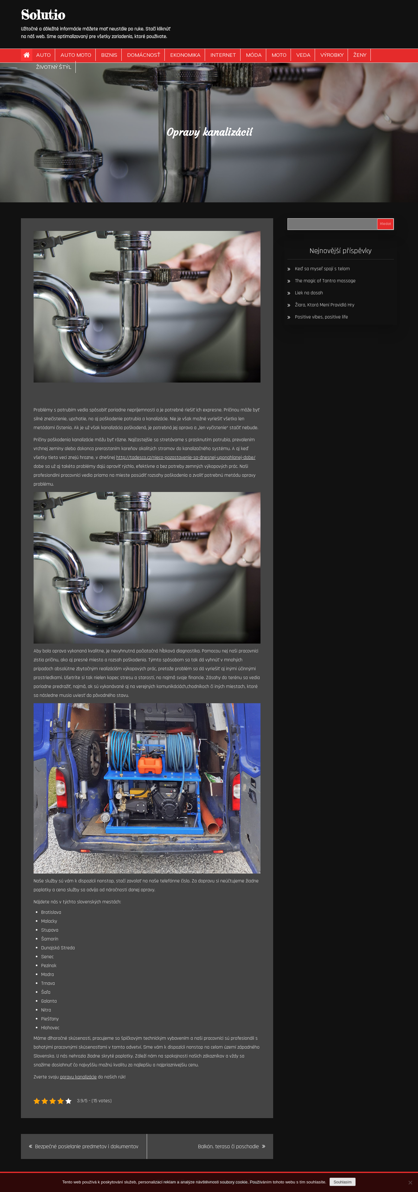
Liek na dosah (309, 293)
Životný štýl (53, 67)
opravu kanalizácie (78, 1077)
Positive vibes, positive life (321, 317)
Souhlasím (343, 1182)
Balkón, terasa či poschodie (228, 1146)
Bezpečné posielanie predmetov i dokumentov (86, 1146)
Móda (254, 55)
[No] (410, 1182)
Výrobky (332, 55)
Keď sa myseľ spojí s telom (322, 268)
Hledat (385, 223)
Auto (43, 55)
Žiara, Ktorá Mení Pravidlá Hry (324, 305)
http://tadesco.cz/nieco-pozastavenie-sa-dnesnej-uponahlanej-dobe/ (185, 457)
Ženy (359, 55)
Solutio (43, 15)
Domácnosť (143, 55)
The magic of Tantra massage (325, 281)
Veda (303, 55)
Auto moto (76, 55)
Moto (279, 55)
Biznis (109, 55)
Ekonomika (185, 55)
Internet (223, 55)
